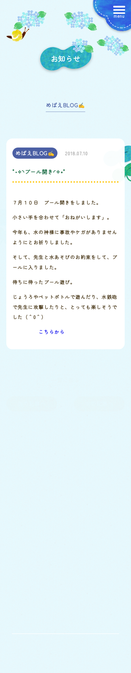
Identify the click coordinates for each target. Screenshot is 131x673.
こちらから (52, 333)
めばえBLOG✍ (65, 107)
